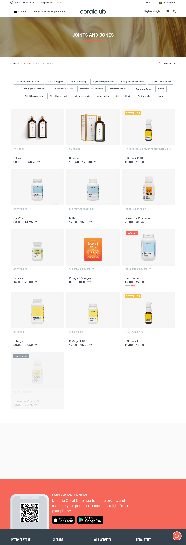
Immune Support (55, 82)
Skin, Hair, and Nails (59, 97)
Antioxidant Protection (160, 82)
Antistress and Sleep (119, 90)
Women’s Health (82, 97)
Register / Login (152, 11)
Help (148, 2)
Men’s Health (103, 97)
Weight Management (34, 97)
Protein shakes (145, 97)
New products (46, 2)
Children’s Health (123, 97)
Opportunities (58, 11)
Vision (161, 90)
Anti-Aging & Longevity (34, 90)
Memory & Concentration (91, 90)
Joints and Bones (143, 90)
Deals (58, 2)
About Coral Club (41, 11)
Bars (160, 97)
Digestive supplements (103, 82)
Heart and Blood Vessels (62, 90)
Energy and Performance (132, 82)
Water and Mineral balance (29, 82)
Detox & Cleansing (78, 82)
